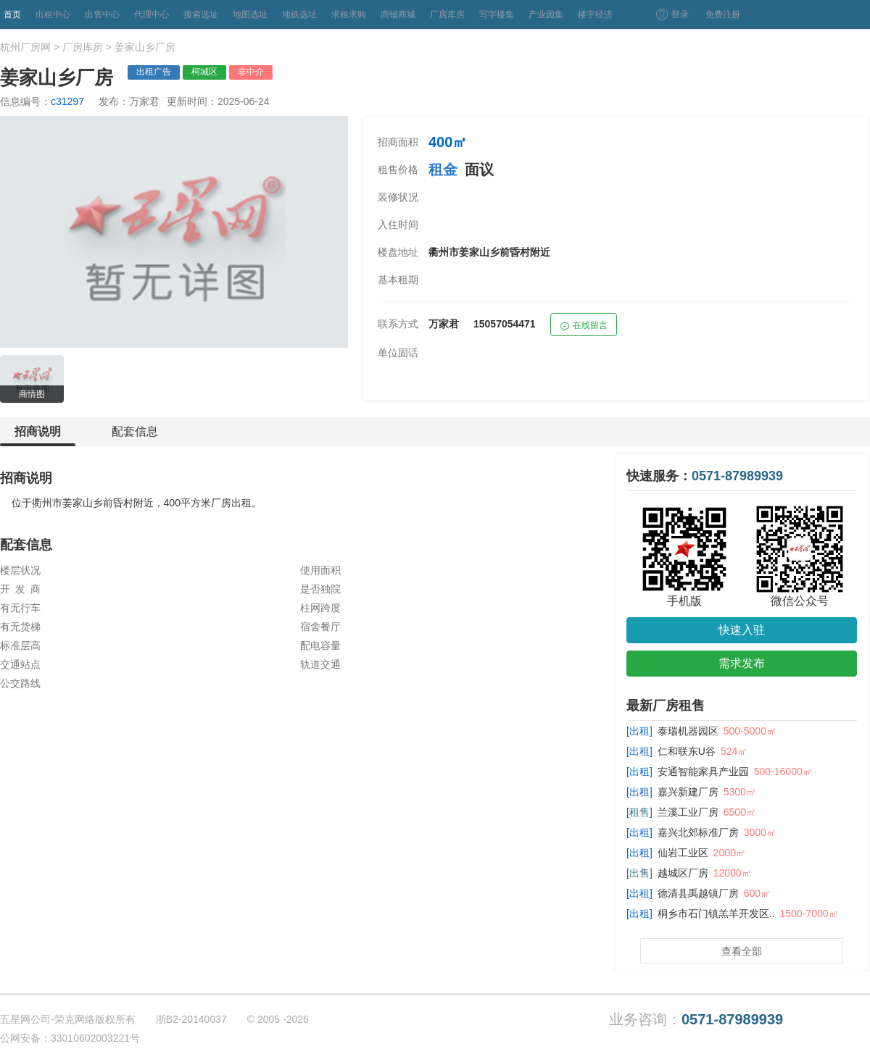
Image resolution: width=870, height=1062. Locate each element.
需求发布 (741, 663)
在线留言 (584, 327)
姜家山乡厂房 (145, 47)
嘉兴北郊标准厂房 (698, 832)
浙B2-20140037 (191, 1019)
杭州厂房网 (25, 47)
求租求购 (348, 14)
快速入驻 (741, 630)
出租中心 (53, 14)
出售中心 (102, 14)
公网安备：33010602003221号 (70, 1038)
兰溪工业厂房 (688, 812)
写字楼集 (496, 14)
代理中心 (151, 14)
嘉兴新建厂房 (688, 792)
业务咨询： (696, 1019)
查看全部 (741, 951)
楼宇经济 (595, 14)
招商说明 (37, 435)
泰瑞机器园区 (688, 731)
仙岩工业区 (683, 852)
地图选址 (250, 14)
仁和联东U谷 (687, 751)
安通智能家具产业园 (703, 771)
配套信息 (135, 431)
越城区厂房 (683, 873)
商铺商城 (398, 14)
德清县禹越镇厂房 (698, 893)
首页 (12, 14)
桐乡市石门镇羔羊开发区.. (716, 913)
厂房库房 (447, 14)
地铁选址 (299, 14)
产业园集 (546, 14)
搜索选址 (200, 14)
